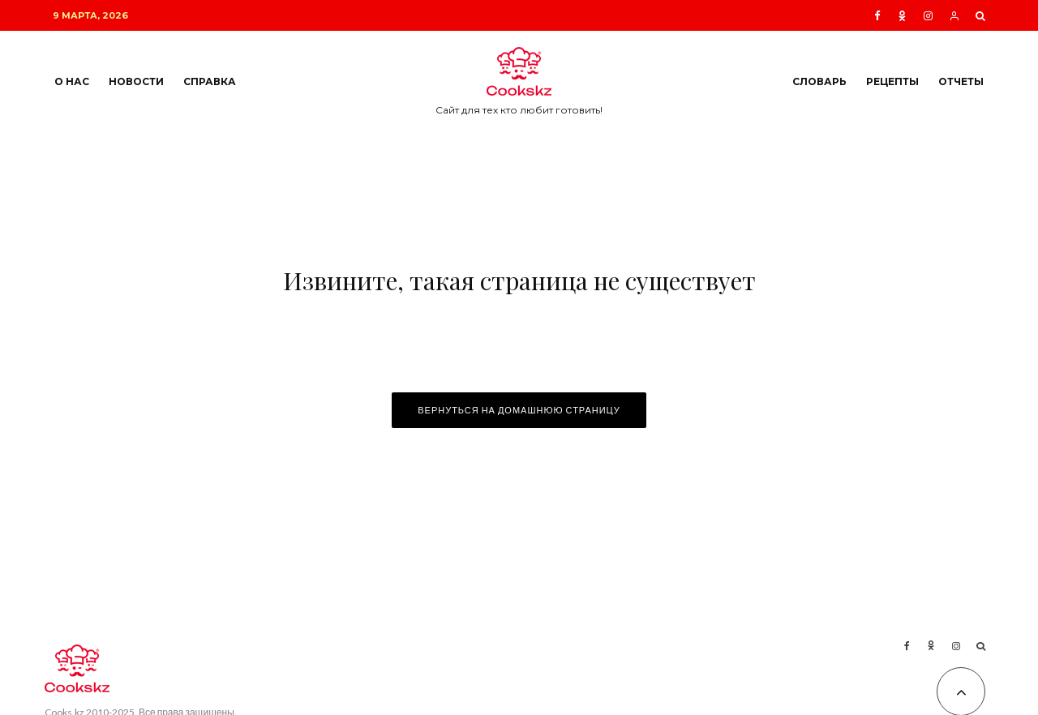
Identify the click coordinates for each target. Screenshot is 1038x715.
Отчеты (961, 81)
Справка (209, 81)
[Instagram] (928, 15)
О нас (71, 81)
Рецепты (892, 81)
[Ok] (902, 15)
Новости (136, 81)
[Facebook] (877, 15)
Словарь (819, 81)
